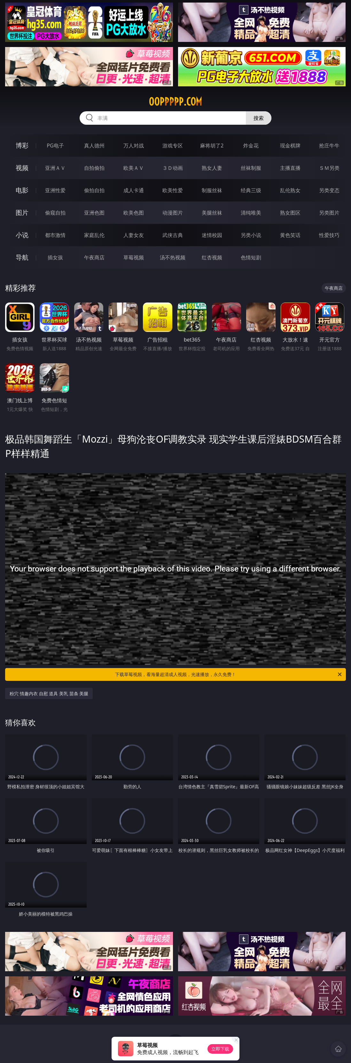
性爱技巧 (329, 235)
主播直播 (290, 167)
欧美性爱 (172, 190)
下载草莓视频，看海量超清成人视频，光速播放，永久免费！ (229, 674)
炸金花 (251, 145)
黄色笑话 (290, 235)
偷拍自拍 (94, 190)
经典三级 (251, 190)
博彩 (22, 145)
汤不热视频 (172, 257)
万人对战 (133, 145)
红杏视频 (212, 257)
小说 (22, 235)
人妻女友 (133, 235)
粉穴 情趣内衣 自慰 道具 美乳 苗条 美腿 (49, 693)
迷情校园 (212, 235)
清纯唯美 (251, 212)
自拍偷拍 (94, 167)
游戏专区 (172, 145)
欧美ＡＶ (133, 167)
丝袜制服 (251, 167)
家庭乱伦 (94, 235)
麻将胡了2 (211, 145)
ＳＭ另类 (329, 167)
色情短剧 (251, 257)
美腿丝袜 (212, 212)
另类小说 (251, 235)
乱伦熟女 (290, 190)
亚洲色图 (94, 212)
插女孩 (55, 257)
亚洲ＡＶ (55, 167)
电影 (22, 190)
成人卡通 (133, 190)
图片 (22, 212)
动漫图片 (172, 212)
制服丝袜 (212, 190)
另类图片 (329, 212)
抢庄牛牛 (329, 145)
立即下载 (220, 1049)
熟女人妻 (212, 167)
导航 (22, 257)
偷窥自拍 (55, 212)
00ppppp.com (175, 101)
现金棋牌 (290, 145)
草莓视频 (133, 257)
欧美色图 (133, 212)
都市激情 (55, 235)
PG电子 (55, 145)
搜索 (259, 118)
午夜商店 (94, 257)
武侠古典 (172, 235)
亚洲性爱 (55, 190)
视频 (22, 167)
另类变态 (329, 190)
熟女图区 (290, 212)
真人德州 (94, 145)
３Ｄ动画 (172, 167)
